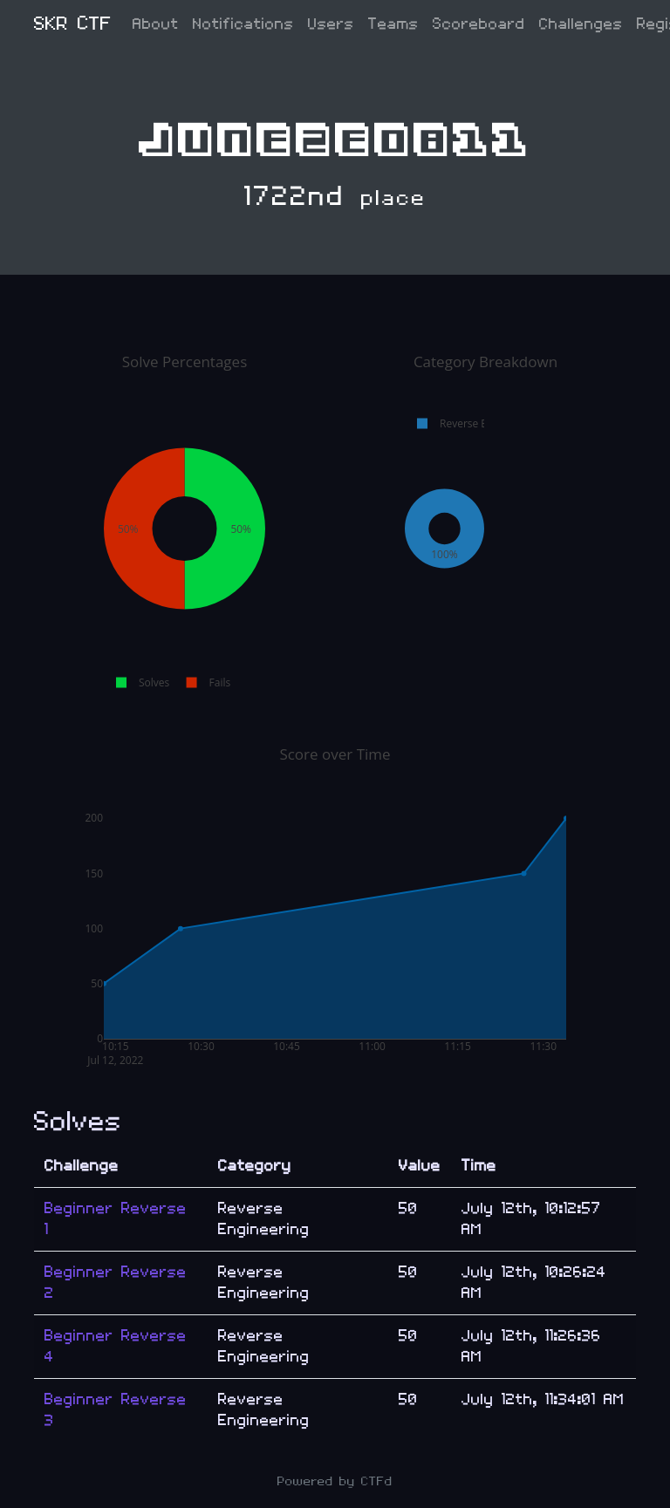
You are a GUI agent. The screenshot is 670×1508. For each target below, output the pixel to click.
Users (331, 24)
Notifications (243, 24)
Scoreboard (479, 24)
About (156, 24)
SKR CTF (73, 24)
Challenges (581, 24)
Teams (393, 24)
